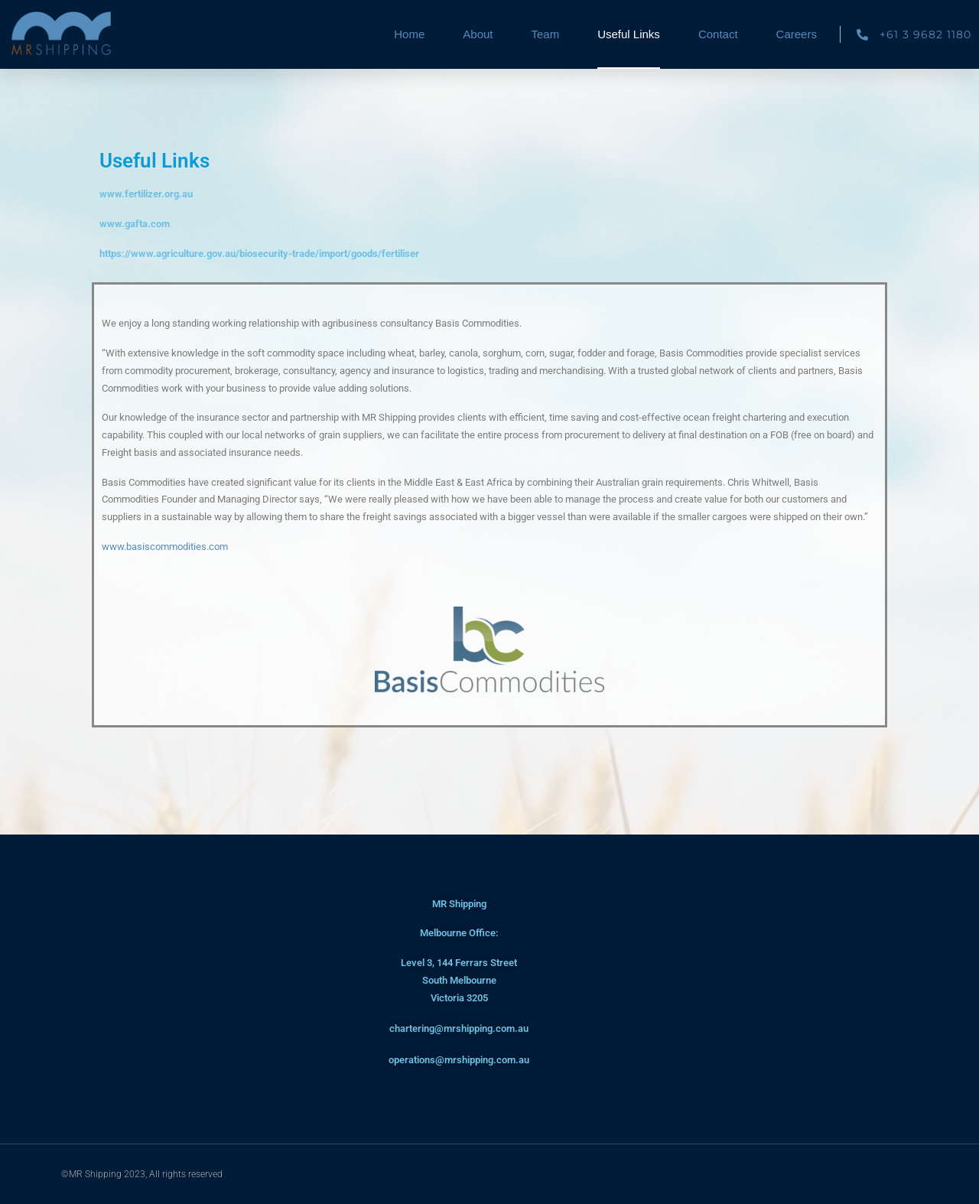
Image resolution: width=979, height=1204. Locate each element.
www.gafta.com (134, 223)
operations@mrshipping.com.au (459, 1060)
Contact (718, 34)
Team (545, 34)
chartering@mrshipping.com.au (459, 1028)
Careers (796, 34)
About (478, 34)
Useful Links (628, 34)
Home (409, 34)
